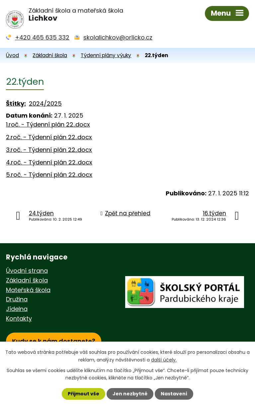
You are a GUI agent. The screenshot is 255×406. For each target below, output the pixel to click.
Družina (17, 299)
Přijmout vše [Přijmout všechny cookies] (83, 393)
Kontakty (19, 318)
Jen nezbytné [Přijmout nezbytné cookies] (130, 393)
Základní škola (50, 55)
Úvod (12, 55)
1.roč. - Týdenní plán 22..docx (48, 124)
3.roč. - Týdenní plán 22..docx (49, 150)
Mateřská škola (28, 290)
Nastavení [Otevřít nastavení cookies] (174, 393)
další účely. (164, 359)
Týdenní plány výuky (106, 55)
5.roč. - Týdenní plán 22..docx (49, 174)
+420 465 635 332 (42, 37)
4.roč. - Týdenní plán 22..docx (49, 162)
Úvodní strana (27, 270)
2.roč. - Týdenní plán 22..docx (49, 137)
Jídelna (17, 309)
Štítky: (16, 103)
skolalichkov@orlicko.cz (117, 37)
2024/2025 (45, 103)
